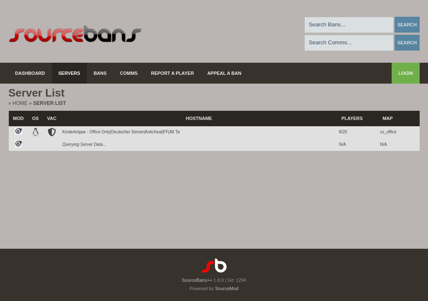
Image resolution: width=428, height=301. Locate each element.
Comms (129, 73)
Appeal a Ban (224, 73)
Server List (49, 103)
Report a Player (172, 73)
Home (20, 103)
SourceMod (226, 288)
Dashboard (30, 73)
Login (405, 73)
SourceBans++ (197, 280)
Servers (69, 73)
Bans (100, 73)
